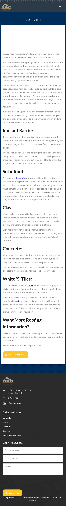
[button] (61, 6)
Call (5, 333)
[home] (6, 7)
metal (30, 285)
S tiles (19, 301)
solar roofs (19, 178)
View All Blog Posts (17, 355)
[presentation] (24, 481)
